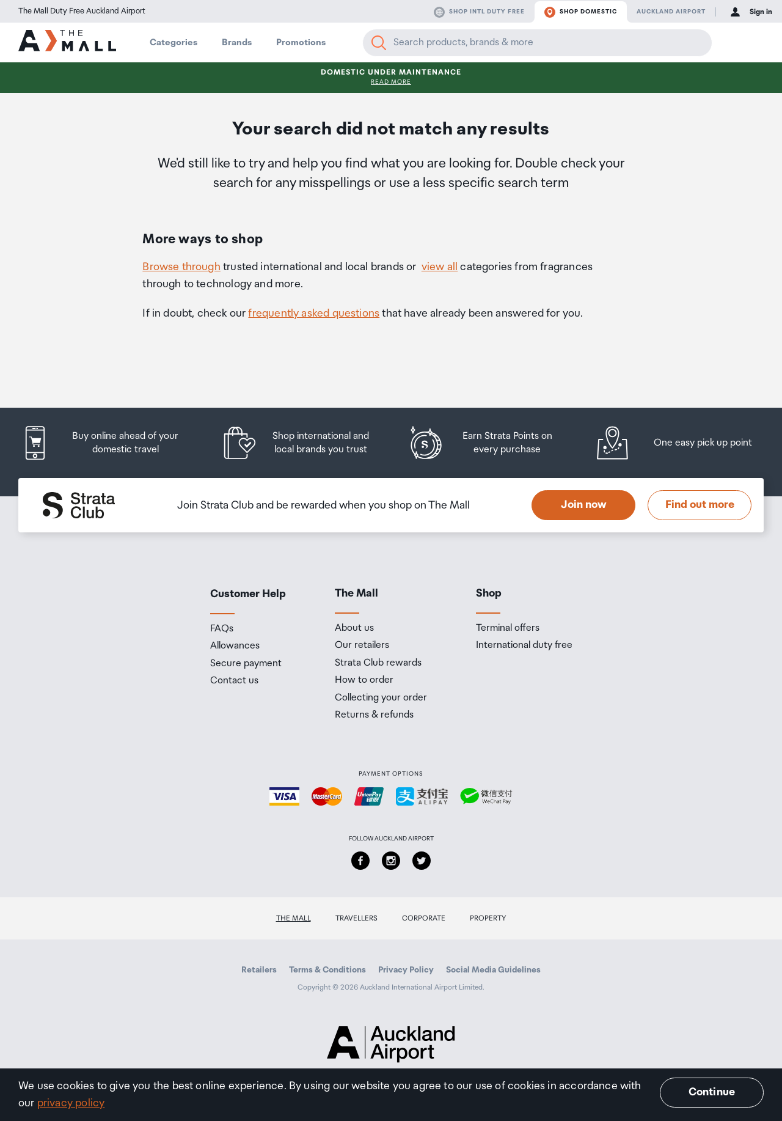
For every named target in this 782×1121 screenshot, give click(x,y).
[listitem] (111, 443)
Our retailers (362, 645)
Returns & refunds (374, 715)
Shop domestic (580, 12)
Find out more (699, 505)
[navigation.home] (67, 42)
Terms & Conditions (327, 970)
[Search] (378, 43)
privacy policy (71, 1103)
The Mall (293, 918)
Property (488, 918)
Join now (584, 505)
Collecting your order (381, 698)
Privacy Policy (406, 970)
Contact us (234, 680)
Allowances (235, 646)
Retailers (259, 970)
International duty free (524, 645)
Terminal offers (507, 628)
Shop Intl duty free (479, 12)
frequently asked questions (313, 313)
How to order (364, 680)
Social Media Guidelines (493, 970)
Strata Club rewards (378, 663)
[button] (734, 43)
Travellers (356, 918)
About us (354, 628)
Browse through (181, 267)
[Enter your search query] (537, 42)
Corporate (423, 918)
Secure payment (246, 663)
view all (440, 267)
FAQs (221, 628)
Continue (712, 1092)
